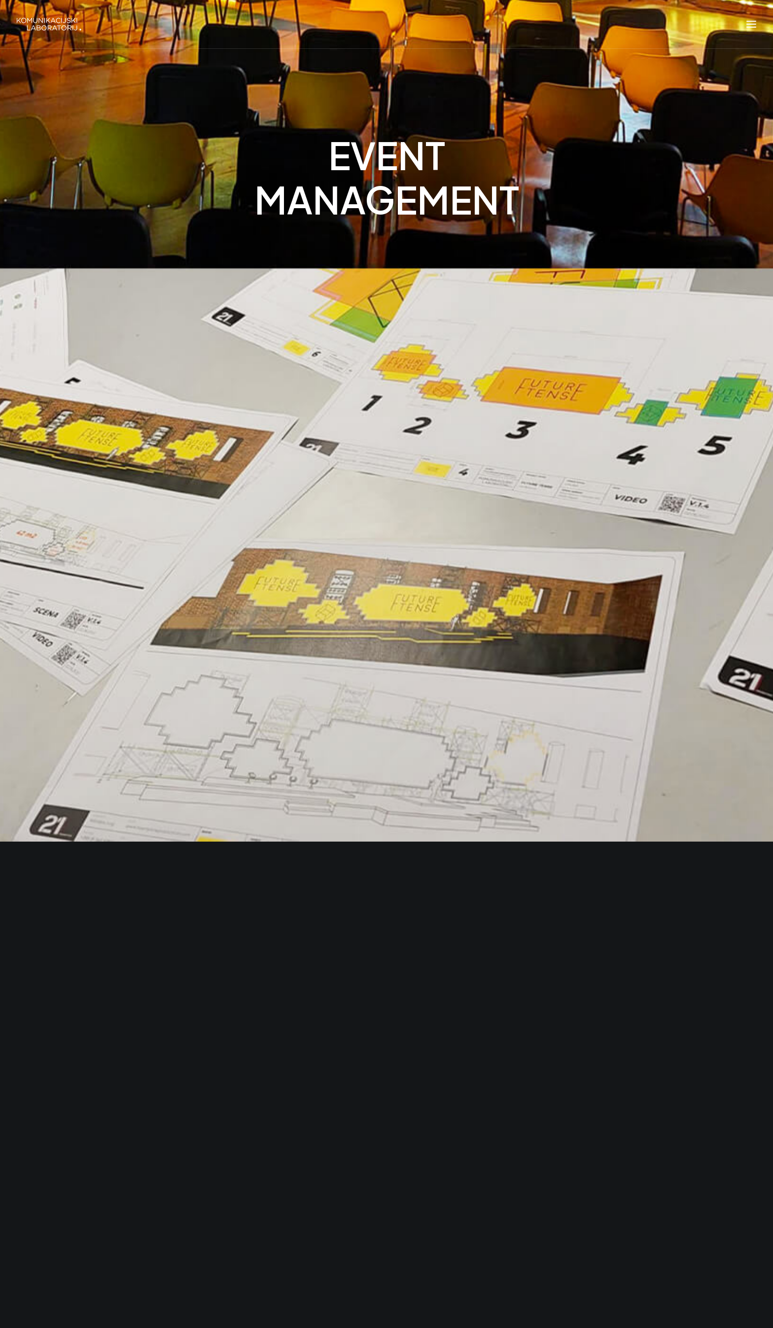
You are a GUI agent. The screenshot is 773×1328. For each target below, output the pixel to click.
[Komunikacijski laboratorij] (49, 24)
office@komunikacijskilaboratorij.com (514, 912)
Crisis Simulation (257, 1097)
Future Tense (250, 1122)
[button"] (57, 1204)
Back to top (700, 1286)
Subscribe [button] (583, 1100)
